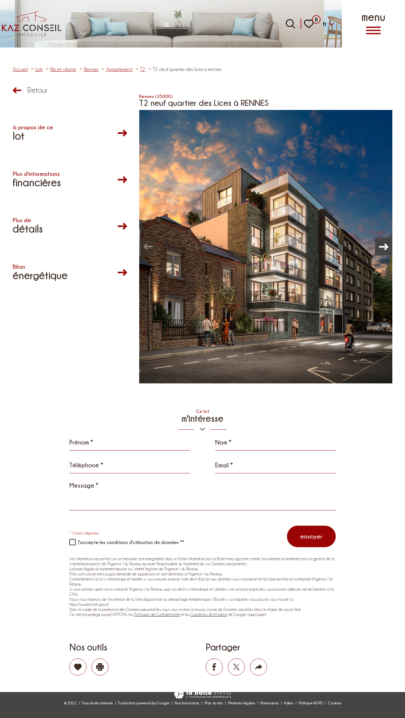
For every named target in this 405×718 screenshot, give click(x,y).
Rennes (91, 69)
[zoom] (265, 246)
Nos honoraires (187, 703)
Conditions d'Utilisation (208, 614)
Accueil (20, 69)
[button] (382, 246)
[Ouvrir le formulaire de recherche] (290, 24)
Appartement (119, 69)
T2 (142, 69)
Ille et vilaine (63, 69)
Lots (39, 69)
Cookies (334, 703)
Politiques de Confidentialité (157, 614)
